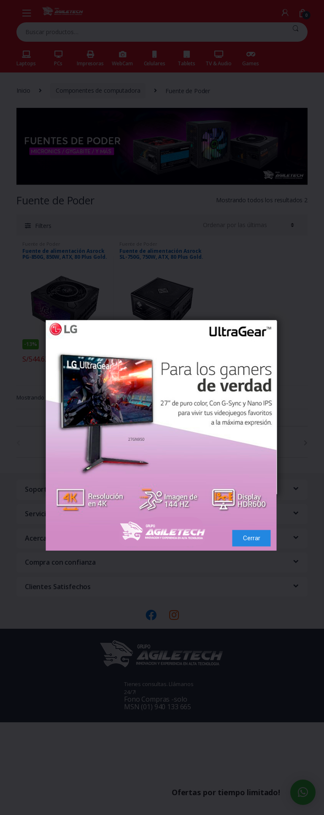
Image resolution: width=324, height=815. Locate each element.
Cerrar (251, 510)
